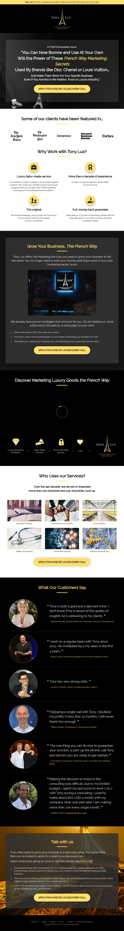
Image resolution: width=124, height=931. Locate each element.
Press (62, 922)
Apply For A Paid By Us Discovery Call (62, 88)
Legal (44, 922)
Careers (53, 922)
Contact (70, 922)
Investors (34, 922)
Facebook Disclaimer (85, 922)
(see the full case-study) (76, 813)
